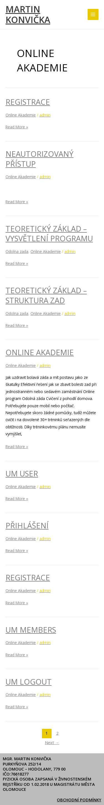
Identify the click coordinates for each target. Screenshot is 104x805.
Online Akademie (21, 115)
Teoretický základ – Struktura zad (46, 295)
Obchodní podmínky (79, 799)
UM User (22, 473)
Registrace (28, 102)
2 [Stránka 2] (57, 733)
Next (52, 742)
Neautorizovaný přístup (39, 159)
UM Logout (29, 682)
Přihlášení (27, 525)
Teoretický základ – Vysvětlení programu (49, 233)
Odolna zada (17, 251)
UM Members (31, 630)
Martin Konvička (28, 14)
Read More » (17, 126)
